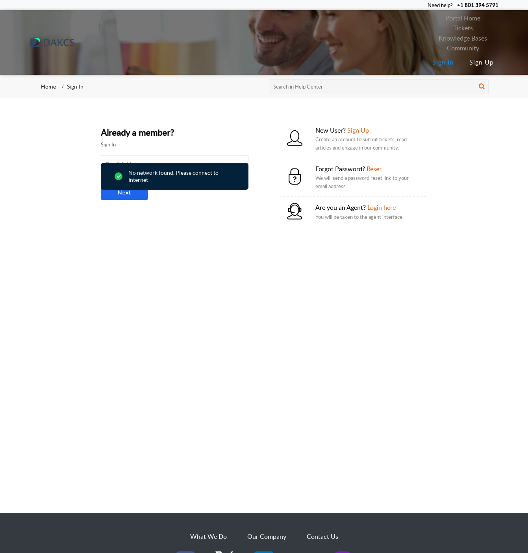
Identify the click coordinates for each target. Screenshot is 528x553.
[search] (379, 86)
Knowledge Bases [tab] (463, 38)
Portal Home (462, 18)
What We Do (208, 536)
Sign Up (481, 62)
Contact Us (322, 536)
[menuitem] (443, 63)
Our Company (266, 536)
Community (463, 48)
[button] (482, 86)
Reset (374, 169)
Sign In (443, 62)
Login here (381, 207)
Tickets (463, 28)
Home (48, 86)
